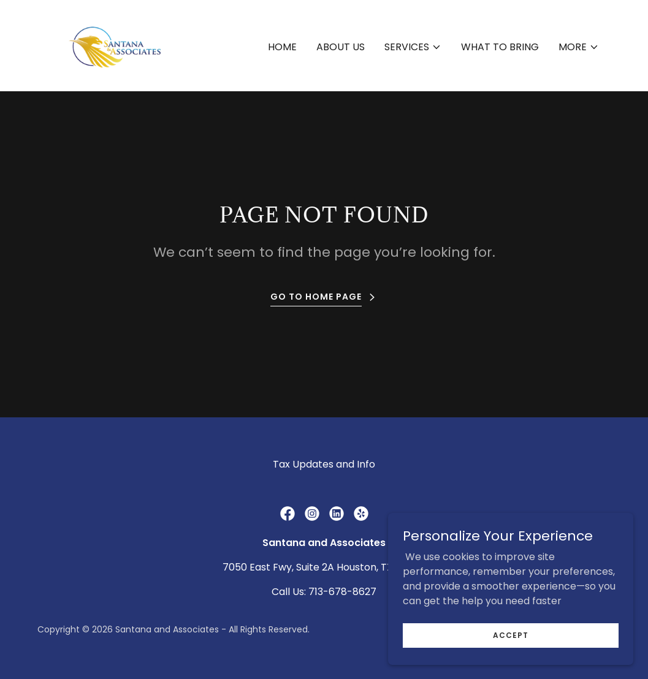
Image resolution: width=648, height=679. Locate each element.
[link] (111, 44)
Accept (510, 634)
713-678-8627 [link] (342, 592)
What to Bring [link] (500, 47)
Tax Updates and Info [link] (324, 464)
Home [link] (282, 47)
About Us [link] (340, 47)
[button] (412, 47)
